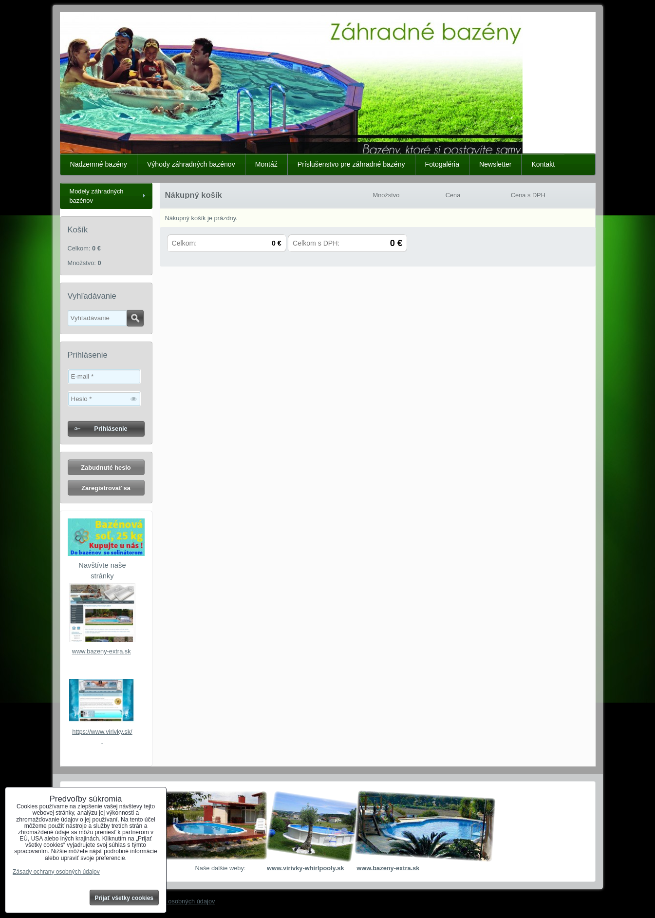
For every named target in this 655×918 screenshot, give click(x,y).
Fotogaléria (442, 164)
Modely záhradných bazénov (97, 196)
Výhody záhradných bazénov (191, 164)
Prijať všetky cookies (124, 898)
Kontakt (543, 164)
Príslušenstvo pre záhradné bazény (351, 164)
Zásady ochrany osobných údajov (168, 901)
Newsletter (495, 164)
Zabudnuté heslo (106, 467)
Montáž (266, 164)
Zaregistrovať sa (106, 488)
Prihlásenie (110, 428)
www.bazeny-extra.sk (101, 651)
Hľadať (135, 318)
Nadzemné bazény (98, 164)
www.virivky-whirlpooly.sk (305, 868)
